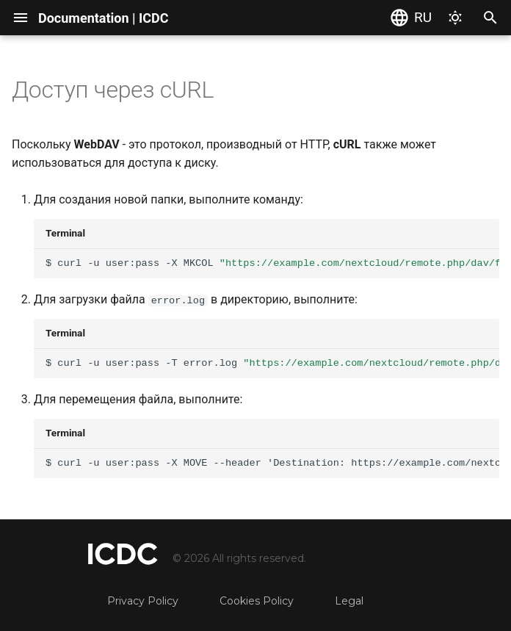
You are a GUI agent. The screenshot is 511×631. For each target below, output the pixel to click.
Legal (349, 600)
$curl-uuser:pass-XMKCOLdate (272, 263)
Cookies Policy (257, 600)
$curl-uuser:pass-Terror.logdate (272, 363)
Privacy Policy (142, 600)
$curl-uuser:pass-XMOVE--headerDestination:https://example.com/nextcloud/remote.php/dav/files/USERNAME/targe (272, 463)
